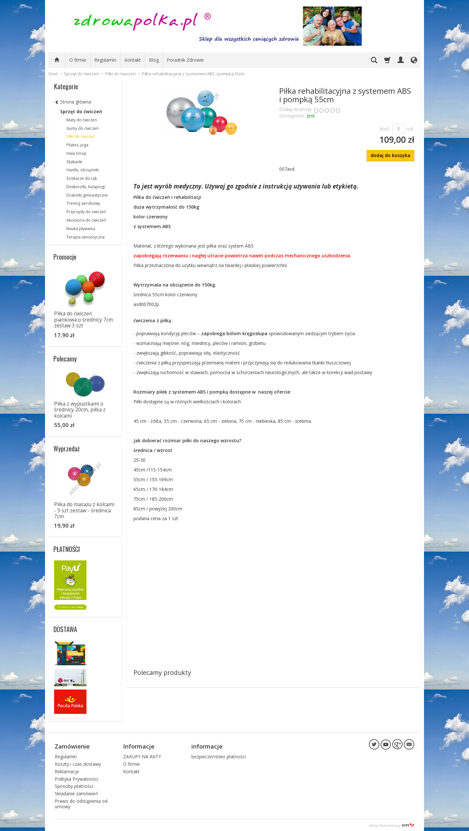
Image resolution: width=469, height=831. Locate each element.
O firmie (77, 60)
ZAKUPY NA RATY (142, 755)
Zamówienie (72, 745)
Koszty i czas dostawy (78, 763)
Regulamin (105, 60)
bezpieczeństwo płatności (218, 755)
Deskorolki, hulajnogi (85, 186)
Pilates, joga (77, 145)
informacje (207, 745)
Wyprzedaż (66, 448)
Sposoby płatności (74, 785)
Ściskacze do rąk (81, 178)
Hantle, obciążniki (82, 170)
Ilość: (385, 129)
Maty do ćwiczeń (81, 120)
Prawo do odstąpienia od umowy (81, 803)
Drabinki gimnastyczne (87, 195)
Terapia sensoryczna (85, 237)
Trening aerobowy (83, 203)
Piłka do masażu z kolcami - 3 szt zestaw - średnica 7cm (84, 510)
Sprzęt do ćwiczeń (81, 111)
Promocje (64, 257)
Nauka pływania (80, 228)
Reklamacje (67, 770)
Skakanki (74, 162)
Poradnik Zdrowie (185, 60)
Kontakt (132, 60)
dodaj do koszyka (390, 155)
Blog (154, 60)
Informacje (138, 745)
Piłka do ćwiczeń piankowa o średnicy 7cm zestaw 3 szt (83, 319)
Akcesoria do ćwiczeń (86, 220)
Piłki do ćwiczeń (80, 136)
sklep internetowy (391, 824)
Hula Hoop (76, 153)
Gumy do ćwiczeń (82, 128)
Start (53, 74)
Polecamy (65, 358)
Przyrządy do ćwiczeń (86, 211)
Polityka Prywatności (76, 778)
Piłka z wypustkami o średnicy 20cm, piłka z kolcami (80, 409)
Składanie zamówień (76, 792)
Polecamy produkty (162, 672)
